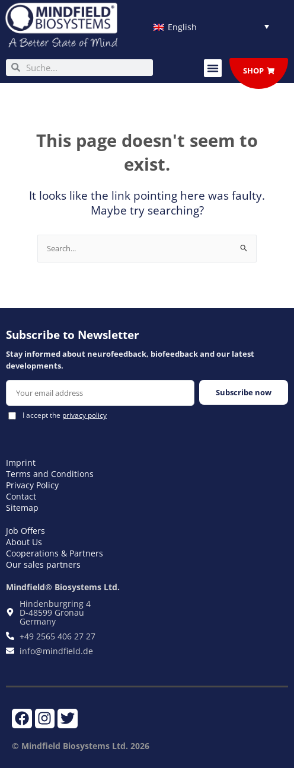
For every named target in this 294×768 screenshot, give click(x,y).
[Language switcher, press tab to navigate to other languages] (211, 26)
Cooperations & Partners (54, 553)
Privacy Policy (32, 485)
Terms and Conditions (50, 473)
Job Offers (25, 530)
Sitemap (22, 507)
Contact (21, 496)
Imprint (21, 462)
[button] (213, 68)
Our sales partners (43, 564)
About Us (24, 542)
